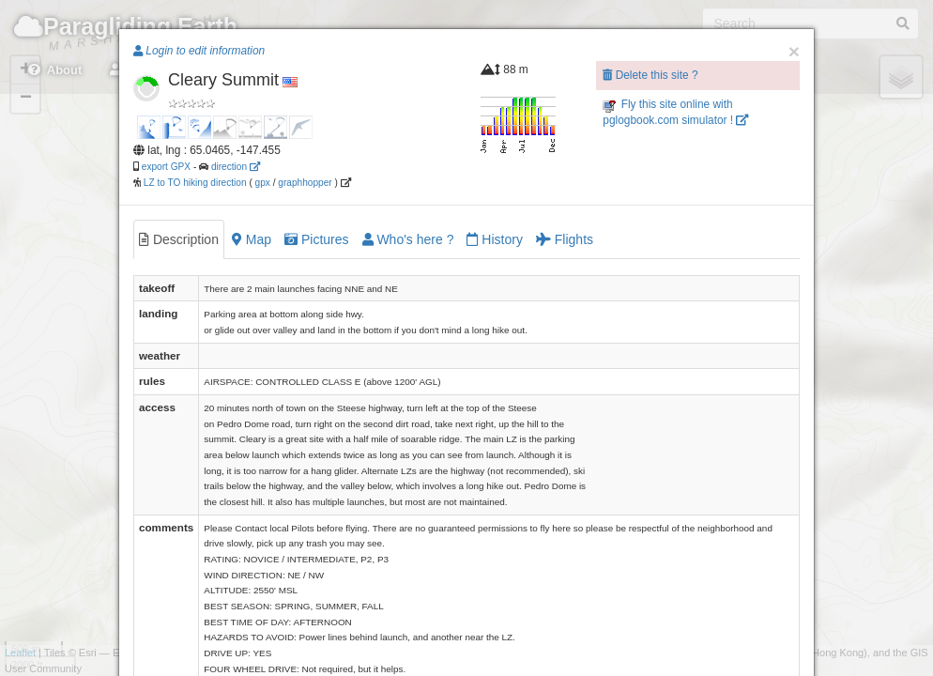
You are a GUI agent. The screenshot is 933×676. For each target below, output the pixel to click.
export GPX (166, 166)
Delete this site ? (650, 75)
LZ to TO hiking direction (194, 182)
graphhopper (304, 182)
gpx (262, 182)
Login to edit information (199, 50)
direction (235, 166)
